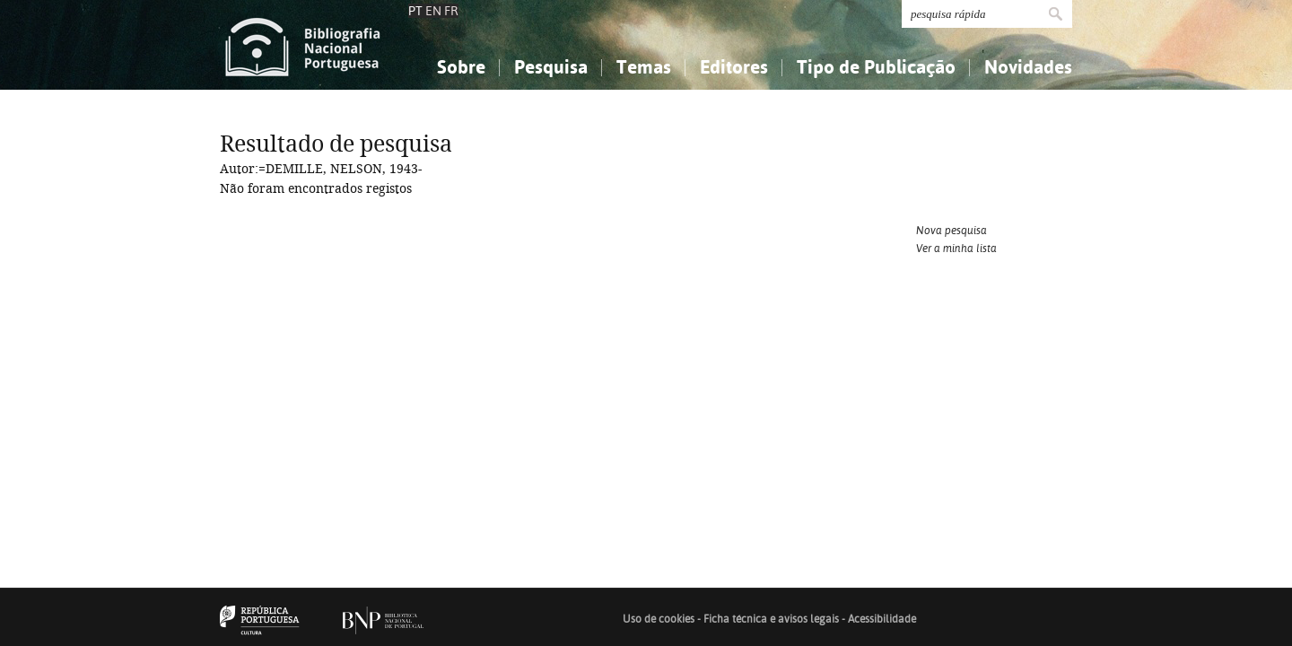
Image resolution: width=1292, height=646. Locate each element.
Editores (734, 67)
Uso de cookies (658, 619)
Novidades (1028, 67)
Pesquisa (551, 67)
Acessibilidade (882, 619)
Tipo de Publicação (876, 67)
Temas (643, 67)
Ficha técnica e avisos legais (771, 619)
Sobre (461, 67)
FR (451, 11)
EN (433, 11)
